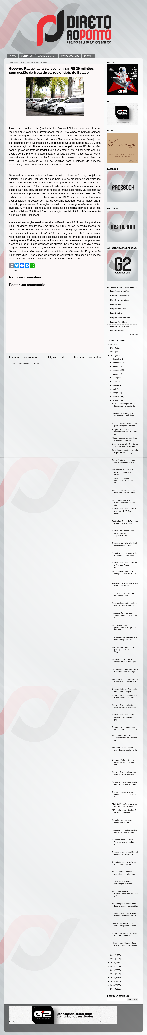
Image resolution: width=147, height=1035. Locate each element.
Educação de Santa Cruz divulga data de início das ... (124, 573)
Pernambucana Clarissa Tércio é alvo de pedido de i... (124, 842)
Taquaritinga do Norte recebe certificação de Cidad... (124, 882)
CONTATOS (27, 56)
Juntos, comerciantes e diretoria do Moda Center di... (124, 480)
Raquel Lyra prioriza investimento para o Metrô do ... (124, 431)
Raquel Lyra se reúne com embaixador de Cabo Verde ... (125, 729)
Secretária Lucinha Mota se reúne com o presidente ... (124, 863)
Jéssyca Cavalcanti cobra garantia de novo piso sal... (124, 706)
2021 (112, 959)
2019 (112, 966)
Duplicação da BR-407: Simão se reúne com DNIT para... (125, 445)
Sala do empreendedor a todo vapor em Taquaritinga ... (125, 451)
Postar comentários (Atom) (28, 363)
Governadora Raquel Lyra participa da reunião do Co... (123, 649)
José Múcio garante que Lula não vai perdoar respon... (124, 604)
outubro (116, 366)
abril (115, 389)
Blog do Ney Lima (118, 322)
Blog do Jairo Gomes (120, 295)
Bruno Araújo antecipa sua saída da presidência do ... (124, 461)
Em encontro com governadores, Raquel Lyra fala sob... (125, 627)
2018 (112, 970)
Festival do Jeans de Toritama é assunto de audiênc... (125, 522)
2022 (112, 955)
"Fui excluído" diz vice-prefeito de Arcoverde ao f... (125, 594)
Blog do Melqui (117, 331)
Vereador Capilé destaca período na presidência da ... (124, 750)
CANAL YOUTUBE (70, 56)
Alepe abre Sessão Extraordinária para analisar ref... (125, 893)
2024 (112, 352)
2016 (112, 977)
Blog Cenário (116, 313)
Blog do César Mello (119, 326)
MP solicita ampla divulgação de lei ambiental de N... (124, 811)
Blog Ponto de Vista (119, 300)
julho (115, 378)
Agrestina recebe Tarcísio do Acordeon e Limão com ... (124, 554)
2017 (112, 974)
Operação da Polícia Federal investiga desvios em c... (124, 544)
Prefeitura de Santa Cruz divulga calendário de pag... (125, 660)
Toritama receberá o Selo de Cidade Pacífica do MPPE (124, 914)
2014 (112, 985)
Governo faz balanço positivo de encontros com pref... (124, 414)
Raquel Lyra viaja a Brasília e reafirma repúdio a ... (124, 934)
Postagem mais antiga (87, 357)
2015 (112, 981)
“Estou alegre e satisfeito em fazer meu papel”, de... (124, 638)
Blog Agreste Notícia (119, 291)
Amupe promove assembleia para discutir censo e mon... (125, 783)
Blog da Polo (116, 304)
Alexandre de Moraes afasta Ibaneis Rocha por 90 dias (124, 944)
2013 (112, 989)
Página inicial (56, 357)
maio (115, 385)
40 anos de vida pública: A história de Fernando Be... (124, 405)
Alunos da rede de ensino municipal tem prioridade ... (125, 873)
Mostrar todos (133, 334)
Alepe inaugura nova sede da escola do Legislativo (124, 439)
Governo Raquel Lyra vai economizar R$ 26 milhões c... (124, 794)
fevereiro (117, 397)
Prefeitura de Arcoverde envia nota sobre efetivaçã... (125, 584)
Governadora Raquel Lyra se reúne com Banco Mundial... (124, 565)
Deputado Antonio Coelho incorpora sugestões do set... (123, 762)
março (115, 393)
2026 (112, 344)
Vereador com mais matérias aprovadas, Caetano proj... (124, 831)
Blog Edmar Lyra (118, 309)
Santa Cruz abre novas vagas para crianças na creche (125, 424)
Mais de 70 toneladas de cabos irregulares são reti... (125, 924)
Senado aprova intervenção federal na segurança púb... (125, 905)
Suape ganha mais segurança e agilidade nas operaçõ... (125, 670)
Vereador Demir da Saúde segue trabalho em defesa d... (124, 615)
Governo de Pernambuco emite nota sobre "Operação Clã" (123, 533)
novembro (117, 363)
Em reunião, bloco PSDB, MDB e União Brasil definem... (123, 472)
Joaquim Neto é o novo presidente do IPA (122, 821)
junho (115, 381)
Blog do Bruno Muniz (120, 317)
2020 (112, 962)
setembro (117, 370)
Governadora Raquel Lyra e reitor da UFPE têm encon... (124, 511)
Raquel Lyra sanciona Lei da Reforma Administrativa (124, 696)
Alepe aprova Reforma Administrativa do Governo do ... (124, 737)
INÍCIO (12, 56)
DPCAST (88, 56)
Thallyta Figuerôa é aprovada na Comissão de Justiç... (124, 805)
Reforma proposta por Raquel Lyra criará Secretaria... (125, 853)
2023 (112, 356)
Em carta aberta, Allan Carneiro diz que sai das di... (123, 502)
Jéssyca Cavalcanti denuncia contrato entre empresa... (124, 773)
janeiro (116, 400)
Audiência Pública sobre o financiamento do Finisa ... (124, 491)
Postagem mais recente (23, 357)
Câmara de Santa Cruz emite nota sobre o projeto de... (124, 690)
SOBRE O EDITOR (47, 56)
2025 (112, 348)
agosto (116, 374)
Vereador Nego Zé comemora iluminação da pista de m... (125, 680)
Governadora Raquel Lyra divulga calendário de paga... (123, 717)
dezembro (117, 359)
